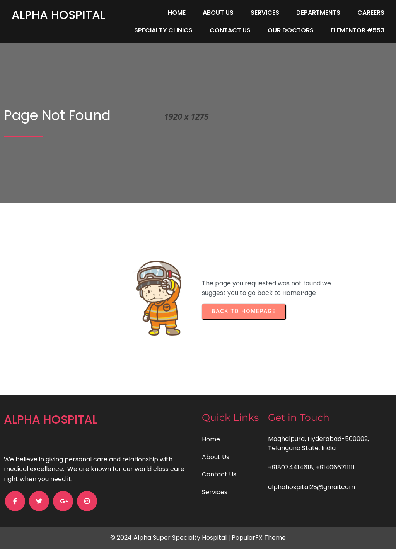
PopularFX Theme (259, 537)
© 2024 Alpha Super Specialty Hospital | (171, 537)
